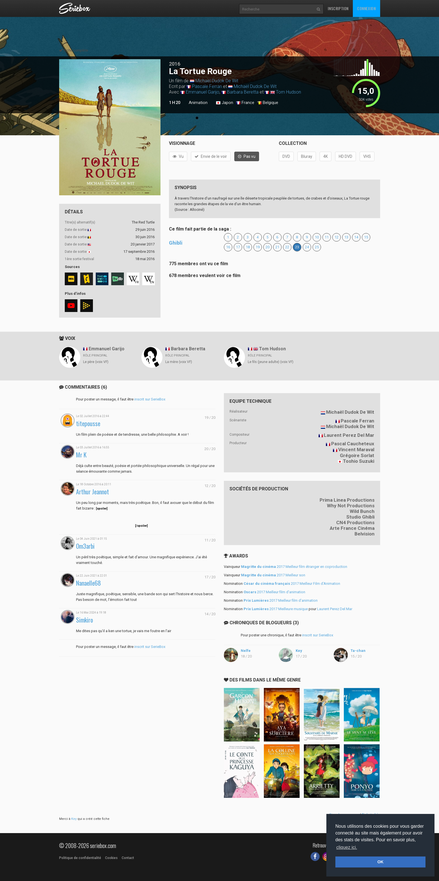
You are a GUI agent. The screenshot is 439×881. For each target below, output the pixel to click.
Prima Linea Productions (347, 500)
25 (317, 247)
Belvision (365, 534)
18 (248, 247)
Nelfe (246, 650)
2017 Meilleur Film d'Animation (292, 583)
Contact (128, 858)
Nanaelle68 (88, 583)
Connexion (366, 8)
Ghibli (175, 243)
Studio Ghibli (360, 517)
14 (356, 237)
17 (238, 247)
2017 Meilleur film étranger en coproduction (294, 567)
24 (307, 247)
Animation (198, 102)
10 (317, 237)
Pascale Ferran (207, 86)
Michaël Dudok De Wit (216, 80)
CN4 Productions (355, 522)
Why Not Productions (351, 505)
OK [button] (380, 862)
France (245, 103)
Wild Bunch (362, 511)
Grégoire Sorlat (357, 455)
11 (327, 237)
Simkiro (84, 620)
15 (366, 237)
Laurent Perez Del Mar (349, 435)
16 (228, 247)
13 (346, 237)
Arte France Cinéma (352, 528)
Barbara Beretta (243, 92)
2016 (174, 64)
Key (299, 650)
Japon (224, 103)
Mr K (81, 454)
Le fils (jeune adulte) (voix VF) (270, 362)
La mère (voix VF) (178, 362)
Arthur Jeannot (92, 491)
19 (258, 247)
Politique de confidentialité (80, 858)
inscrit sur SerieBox (149, 399)
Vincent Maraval (356, 449)
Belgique (267, 103)
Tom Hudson (288, 92)
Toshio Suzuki (358, 461)
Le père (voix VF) (95, 362)
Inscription (338, 8)
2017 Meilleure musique (276, 609)
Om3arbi (85, 546)
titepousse (88, 423)
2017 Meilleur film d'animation (274, 592)
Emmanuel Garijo (202, 92)
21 (277, 247)
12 (336, 237)
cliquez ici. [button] (346, 847)
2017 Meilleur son (273, 575)
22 (287, 247)
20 (267, 247)
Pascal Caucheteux (352, 443)
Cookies (111, 858)
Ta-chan (358, 650)
